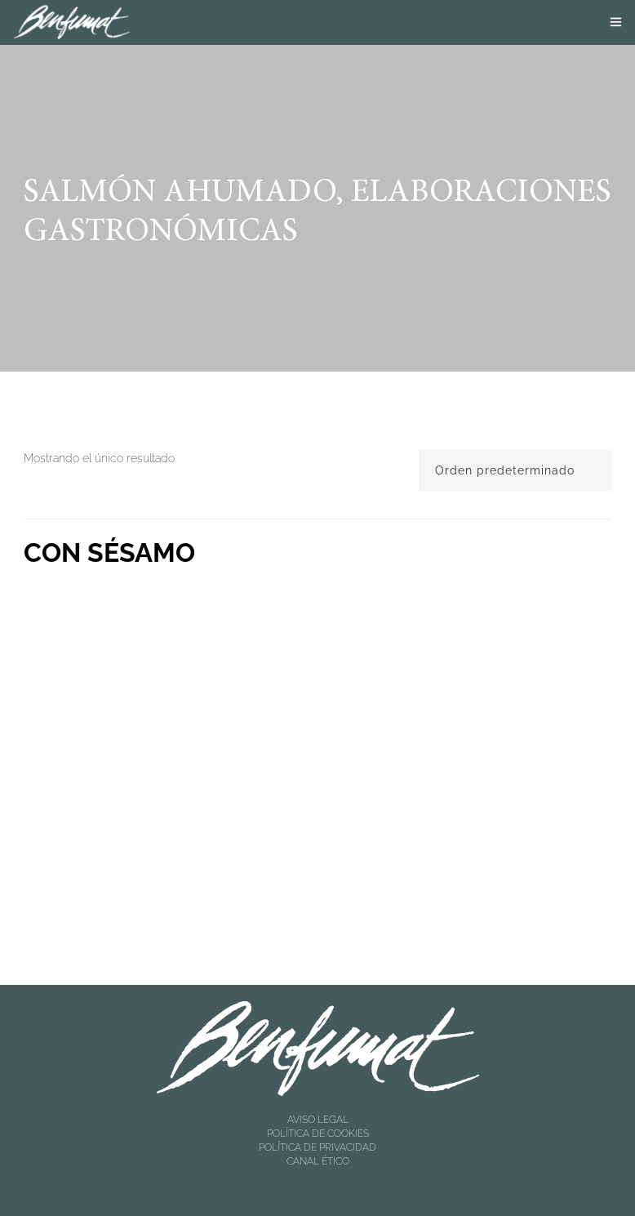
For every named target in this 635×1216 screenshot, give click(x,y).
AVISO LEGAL (318, 1119)
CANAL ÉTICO (317, 1161)
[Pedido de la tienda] (515, 470)
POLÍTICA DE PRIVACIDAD (317, 1147)
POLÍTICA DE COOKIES (318, 1133)
